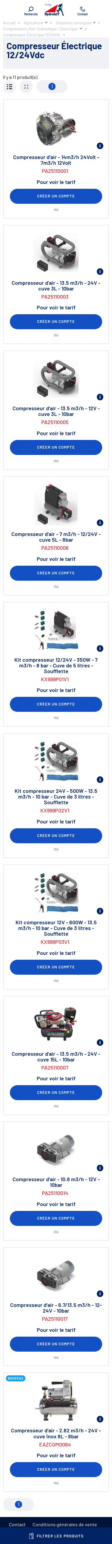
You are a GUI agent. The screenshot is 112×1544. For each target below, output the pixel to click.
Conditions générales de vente (65, 1524)
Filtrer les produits (56, 1536)
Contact (17, 1524)
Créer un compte (56, 196)
